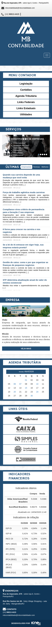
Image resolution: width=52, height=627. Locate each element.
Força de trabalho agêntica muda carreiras (24, 192)
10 (37, 384)
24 (37, 392)
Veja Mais (26, 348)
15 (26, 388)
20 (15, 392)
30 (32, 396)
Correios (26, 460)
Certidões (26, 89)
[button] (5, 154)
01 (26, 380)
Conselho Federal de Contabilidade (26, 449)
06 (15, 384)
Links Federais (26, 102)
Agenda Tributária (26, 96)
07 (20, 384)
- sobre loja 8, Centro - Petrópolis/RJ (26, 3)
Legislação (26, 83)
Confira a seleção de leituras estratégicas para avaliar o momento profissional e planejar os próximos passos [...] (26, 236)
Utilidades (26, 114)
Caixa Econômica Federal (26, 429)
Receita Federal (26, 419)
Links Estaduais (26, 108)
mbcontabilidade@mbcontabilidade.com (20, 8)
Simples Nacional (26, 439)
